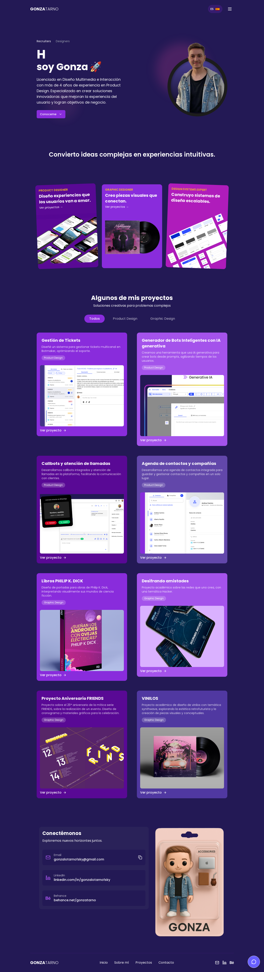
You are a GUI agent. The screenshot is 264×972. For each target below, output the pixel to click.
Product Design (125, 318)
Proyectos (143, 962)
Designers (63, 41)
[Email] (217, 963)
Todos (94, 318)
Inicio (104, 962)
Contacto (166, 962)
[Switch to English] (215, 9)
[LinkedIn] (224, 963)
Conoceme (51, 114)
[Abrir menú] (230, 9)
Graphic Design (162, 318)
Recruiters (44, 41)
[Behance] (232, 963)
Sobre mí (121, 962)
